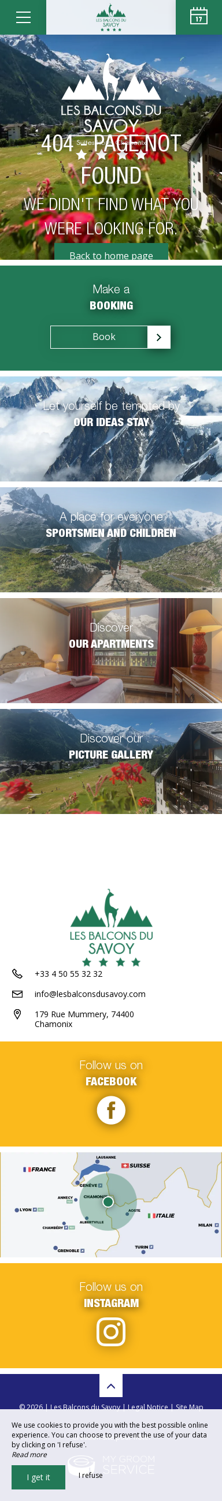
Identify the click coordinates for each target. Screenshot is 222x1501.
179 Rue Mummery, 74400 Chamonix (84, 1019)
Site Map (190, 1407)
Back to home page (111, 255)
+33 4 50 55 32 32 (68, 973)
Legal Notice (148, 1407)
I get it (38, 1477)
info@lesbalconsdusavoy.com (90, 993)
